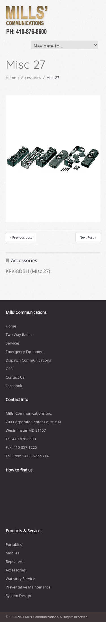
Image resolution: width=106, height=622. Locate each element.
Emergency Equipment (25, 351)
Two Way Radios (19, 334)
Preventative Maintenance (28, 587)
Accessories (31, 77)
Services (13, 343)
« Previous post (21, 237)
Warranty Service (20, 578)
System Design (18, 595)
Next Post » (88, 237)
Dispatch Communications (28, 360)
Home (11, 77)
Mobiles (12, 553)
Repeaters (14, 561)
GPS (9, 368)
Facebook (14, 385)
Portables (14, 544)
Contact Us (15, 377)
